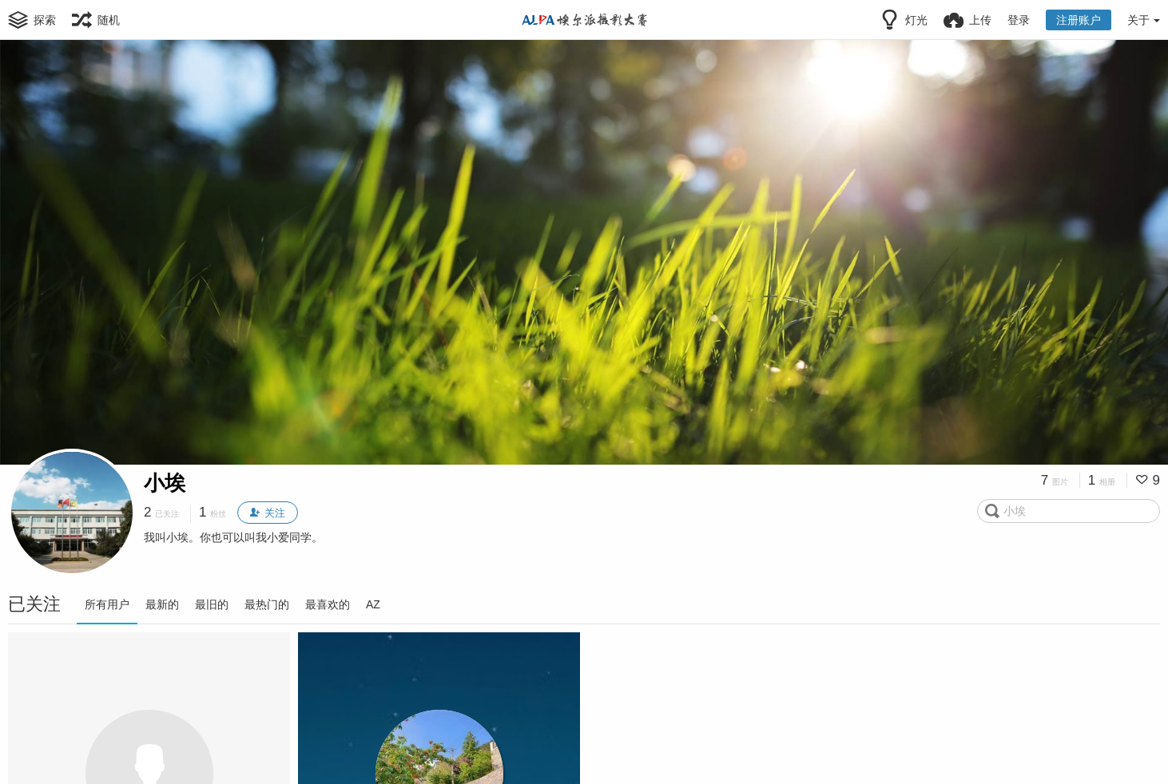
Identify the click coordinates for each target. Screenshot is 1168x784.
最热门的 (266, 604)
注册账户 (1078, 20)
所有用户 (107, 604)
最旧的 (211, 604)
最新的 (162, 604)
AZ (373, 604)
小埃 (164, 483)
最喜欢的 (327, 604)
